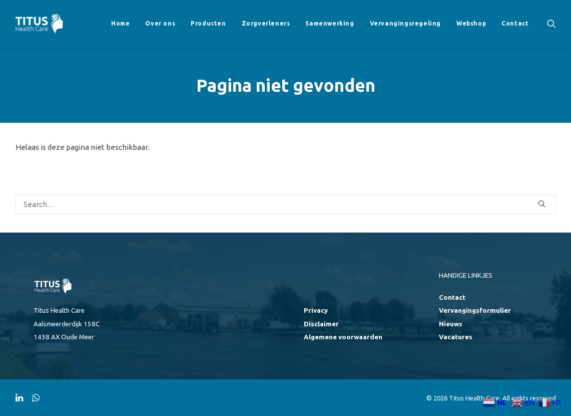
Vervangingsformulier (475, 310)
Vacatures (455, 337)
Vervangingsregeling (405, 23)
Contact (514, 23)
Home (120, 23)
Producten (208, 23)
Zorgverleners (266, 23)
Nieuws (450, 324)
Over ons (160, 23)
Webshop (471, 23)
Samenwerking (329, 23)
